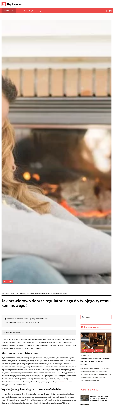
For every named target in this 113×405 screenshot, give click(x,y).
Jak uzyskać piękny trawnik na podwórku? (33, 11)
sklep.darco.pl (63, 382)
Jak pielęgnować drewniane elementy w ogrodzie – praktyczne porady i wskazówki (95, 361)
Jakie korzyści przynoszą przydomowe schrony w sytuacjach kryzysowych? (99, 398)
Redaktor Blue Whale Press (17, 319)
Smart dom (8, 281)
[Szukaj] (83, 317)
